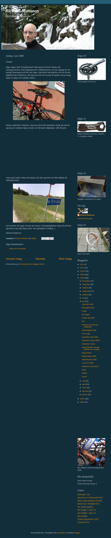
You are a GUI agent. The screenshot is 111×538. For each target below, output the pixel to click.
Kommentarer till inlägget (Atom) (31, 264)
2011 (82, 268)
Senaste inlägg (14, 258)
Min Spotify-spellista (85, 507)
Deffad (84, 373)
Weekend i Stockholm (90, 366)
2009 (82, 275)
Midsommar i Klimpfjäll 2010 (88, 504)
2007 (82, 399)
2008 (82, 278)
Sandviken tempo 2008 (91, 340)
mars (84, 388)
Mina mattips (82, 516)
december (86, 281)
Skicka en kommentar (17, 249)
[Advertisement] (90, 100)
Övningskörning (88, 308)
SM (83, 321)
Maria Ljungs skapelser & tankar (89, 501)
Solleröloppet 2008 (89, 330)
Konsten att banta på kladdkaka (90, 326)
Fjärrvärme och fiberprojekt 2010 (90, 498)
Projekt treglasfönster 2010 (87, 519)
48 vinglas (86, 315)
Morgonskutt (86, 353)
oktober (85, 288)
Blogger (77, 533)
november (86, 284)
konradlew (61, 533)
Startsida (40, 258)
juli (83, 298)
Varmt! (84, 377)
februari (85, 391)
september (86, 291)
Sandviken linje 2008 (90, 337)
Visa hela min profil (84, 219)
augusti (85, 295)
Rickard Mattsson (22, 10)
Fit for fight (86, 334)
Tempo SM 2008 (88, 318)
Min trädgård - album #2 (86, 513)
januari (85, 394)
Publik (84, 311)
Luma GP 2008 (88, 363)
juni (83, 301)
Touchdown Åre (83, 522)
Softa (84, 370)
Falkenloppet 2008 (89, 356)
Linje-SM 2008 (87, 304)
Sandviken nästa (88, 344)
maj (84, 381)
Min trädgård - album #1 (86, 510)
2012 (82, 264)
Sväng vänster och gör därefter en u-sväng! (90, 348)
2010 (82, 271)
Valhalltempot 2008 (89, 360)
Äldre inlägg (65, 258)
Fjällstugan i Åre (83, 494)
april (84, 384)
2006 (82, 402)
